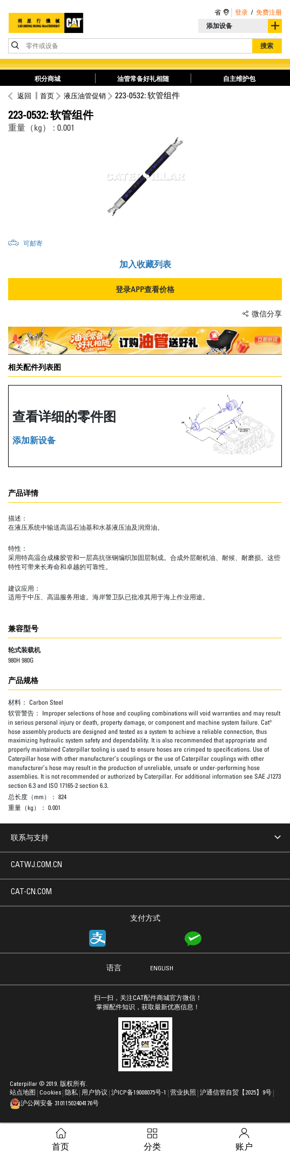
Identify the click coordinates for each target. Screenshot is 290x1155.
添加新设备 (34, 440)
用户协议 (95, 1093)
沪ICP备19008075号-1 (139, 1093)
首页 (47, 95)
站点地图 (23, 1093)
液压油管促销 (85, 95)
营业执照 (184, 1093)
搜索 (266, 46)
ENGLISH (161, 968)
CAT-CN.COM (31, 892)
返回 (23, 95)
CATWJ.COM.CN (36, 865)
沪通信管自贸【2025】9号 (236, 1093)
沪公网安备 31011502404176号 (54, 1103)
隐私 (72, 1093)
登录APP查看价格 (145, 289)
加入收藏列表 (145, 264)
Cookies (51, 1093)
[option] (145, 176)
